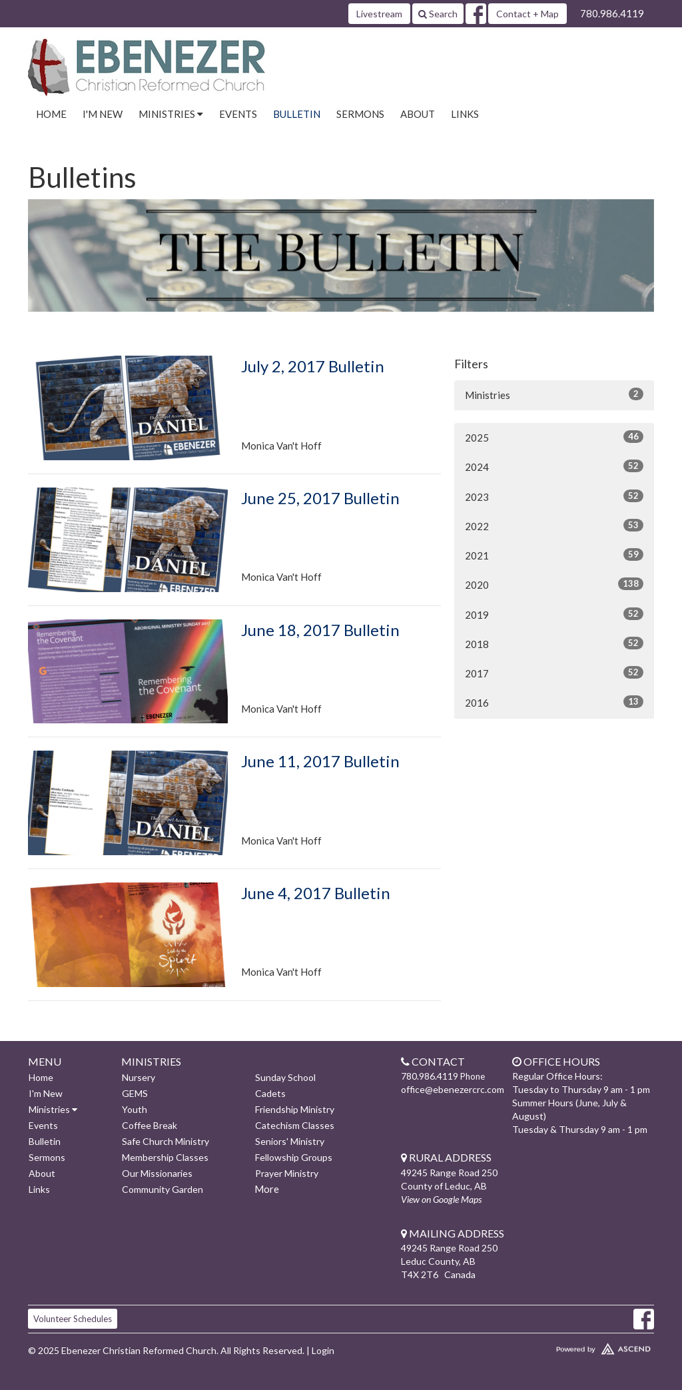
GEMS (135, 1093)
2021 (554, 554)
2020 (554, 584)
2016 (554, 702)
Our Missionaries (157, 1173)
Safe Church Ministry (165, 1141)
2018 (554, 643)
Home (51, 114)
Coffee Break (149, 1125)
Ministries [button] (171, 114)
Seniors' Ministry (289, 1141)
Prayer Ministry (286, 1173)
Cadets (270, 1093)
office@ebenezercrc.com (452, 1089)
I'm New (103, 114)
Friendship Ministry (294, 1109)
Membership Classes (165, 1157)
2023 (554, 496)
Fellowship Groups (293, 1157)
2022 (554, 525)
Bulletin (296, 114)
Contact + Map (527, 13)
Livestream (379, 13)
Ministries (554, 394)
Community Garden (162, 1189)
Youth (134, 1109)
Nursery (138, 1077)
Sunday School (285, 1077)
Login (323, 1350)
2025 (554, 437)
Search (438, 13)
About (417, 114)
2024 (554, 466)
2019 (554, 614)
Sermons (360, 114)
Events (238, 114)
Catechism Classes (294, 1125)
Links (465, 114)
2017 (554, 672)
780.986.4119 (612, 13)
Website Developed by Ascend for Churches (581, 1346)
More (266, 1189)
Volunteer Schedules (72, 1318)
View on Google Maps (441, 1199)
